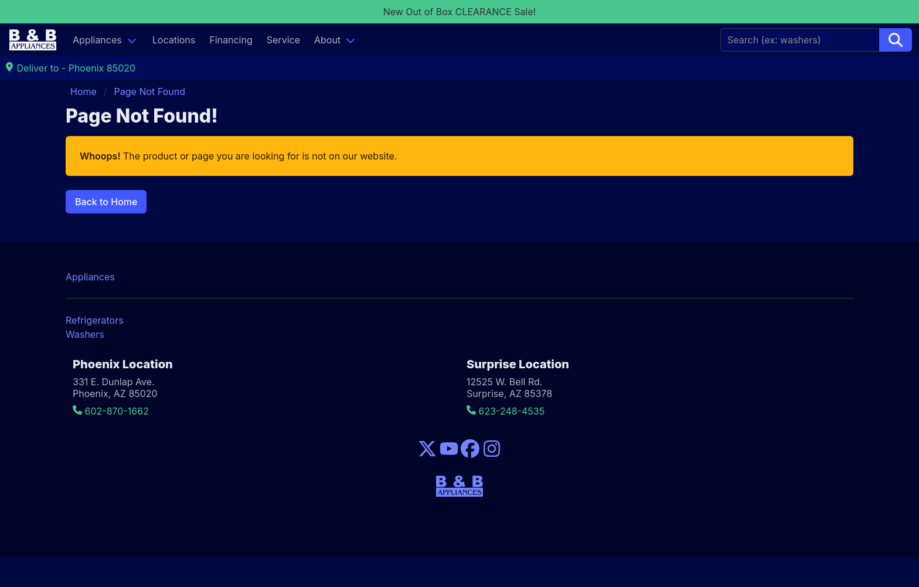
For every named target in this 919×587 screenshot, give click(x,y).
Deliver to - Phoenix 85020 (70, 68)
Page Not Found (149, 91)
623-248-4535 (505, 411)
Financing (231, 40)
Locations (174, 40)
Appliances (97, 40)
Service (283, 40)
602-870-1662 (111, 411)
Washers (85, 334)
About (327, 40)
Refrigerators (95, 320)
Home (83, 91)
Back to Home (106, 202)
